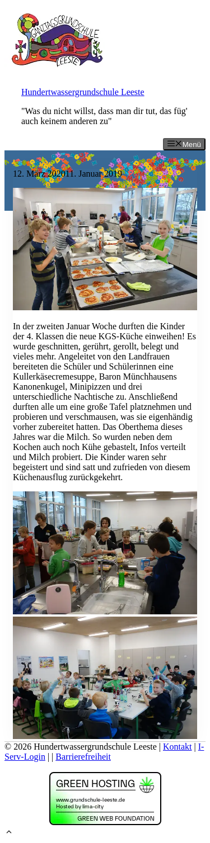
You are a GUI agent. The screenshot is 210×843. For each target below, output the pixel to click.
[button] (8, 833)
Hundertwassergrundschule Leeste (82, 92)
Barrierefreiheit (83, 756)
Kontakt (177, 746)
